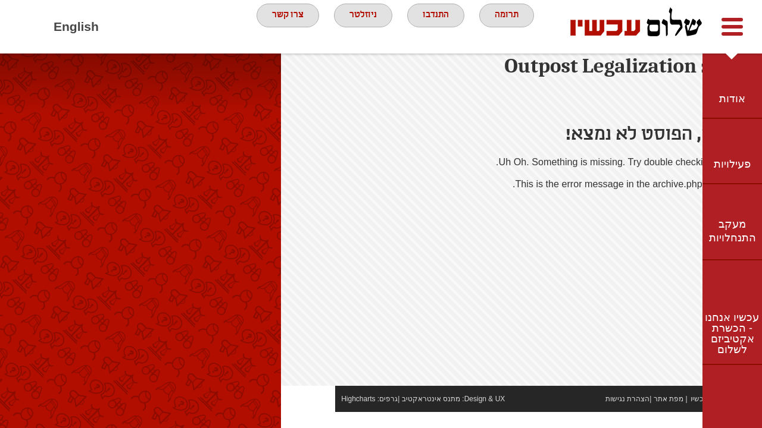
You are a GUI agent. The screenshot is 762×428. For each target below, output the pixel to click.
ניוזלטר (360, 26)
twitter (188, 27)
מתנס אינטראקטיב (376, 415)
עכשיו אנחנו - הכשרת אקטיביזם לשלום (732, 333)
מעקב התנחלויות (732, 231)
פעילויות (732, 164)
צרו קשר (278, 26)
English (76, 26)
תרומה (517, 26)
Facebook (123, 27)
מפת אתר (614, 415)
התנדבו (440, 26)
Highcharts (304, 415)
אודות (732, 99)
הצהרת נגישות (573, 415)
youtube (155, 27)
